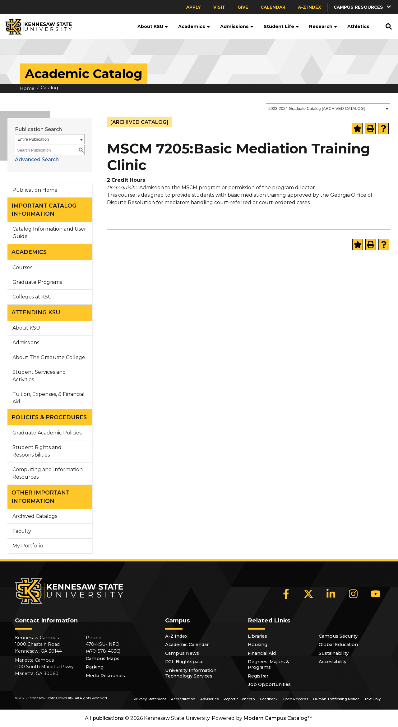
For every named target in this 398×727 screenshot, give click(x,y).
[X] (308, 593)
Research (323, 26)
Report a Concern (239, 699)
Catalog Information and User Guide (49, 232)
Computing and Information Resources (47, 473)
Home (27, 88)
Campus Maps (102, 658)
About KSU (152, 26)
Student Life (281, 26)
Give (243, 7)
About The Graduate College (48, 357)
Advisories (209, 699)
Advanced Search (37, 159)
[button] (362, 7)
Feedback (269, 699)
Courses (22, 267)
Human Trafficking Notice (336, 699)
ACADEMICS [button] (29, 252)
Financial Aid (262, 653)
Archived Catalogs (34, 516)
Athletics (358, 26)
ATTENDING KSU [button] (36, 312)
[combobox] (328, 108)
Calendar (273, 7)
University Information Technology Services (190, 673)
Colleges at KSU (32, 297)
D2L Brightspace (184, 661)
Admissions (237, 26)
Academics (194, 26)
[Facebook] (286, 593)
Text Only (372, 699)
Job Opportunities (269, 684)
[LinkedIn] (330, 593)
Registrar (258, 676)
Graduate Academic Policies (46, 433)
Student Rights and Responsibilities (37, 451)
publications (108, 718)
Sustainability (334, 653)
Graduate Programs (37, 282)
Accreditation (183, 699)
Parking (95, 667)
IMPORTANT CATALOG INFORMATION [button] (44, 209)
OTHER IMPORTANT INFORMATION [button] (41, 496)
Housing (257, 644)
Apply (193, 7)
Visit (219, 7)
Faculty (21, 531)
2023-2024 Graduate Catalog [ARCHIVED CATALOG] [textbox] (316, 108)
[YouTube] (375, 593)
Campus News (182, 653)
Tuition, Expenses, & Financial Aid (48, 398)
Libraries (257, 636)
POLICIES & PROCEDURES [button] (49, 417)
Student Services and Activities (39, 375)
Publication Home (35, 190)
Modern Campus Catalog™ (277, 718)
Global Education (338, 644)
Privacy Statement (150, 699)
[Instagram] (353, 593)
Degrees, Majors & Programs (268, 664)
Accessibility (332, 661)
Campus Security (338, 636)
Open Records (295, 699)
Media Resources (105, 675)
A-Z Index (309, 7)
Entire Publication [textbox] (33, 139)
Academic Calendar (187, 644)
